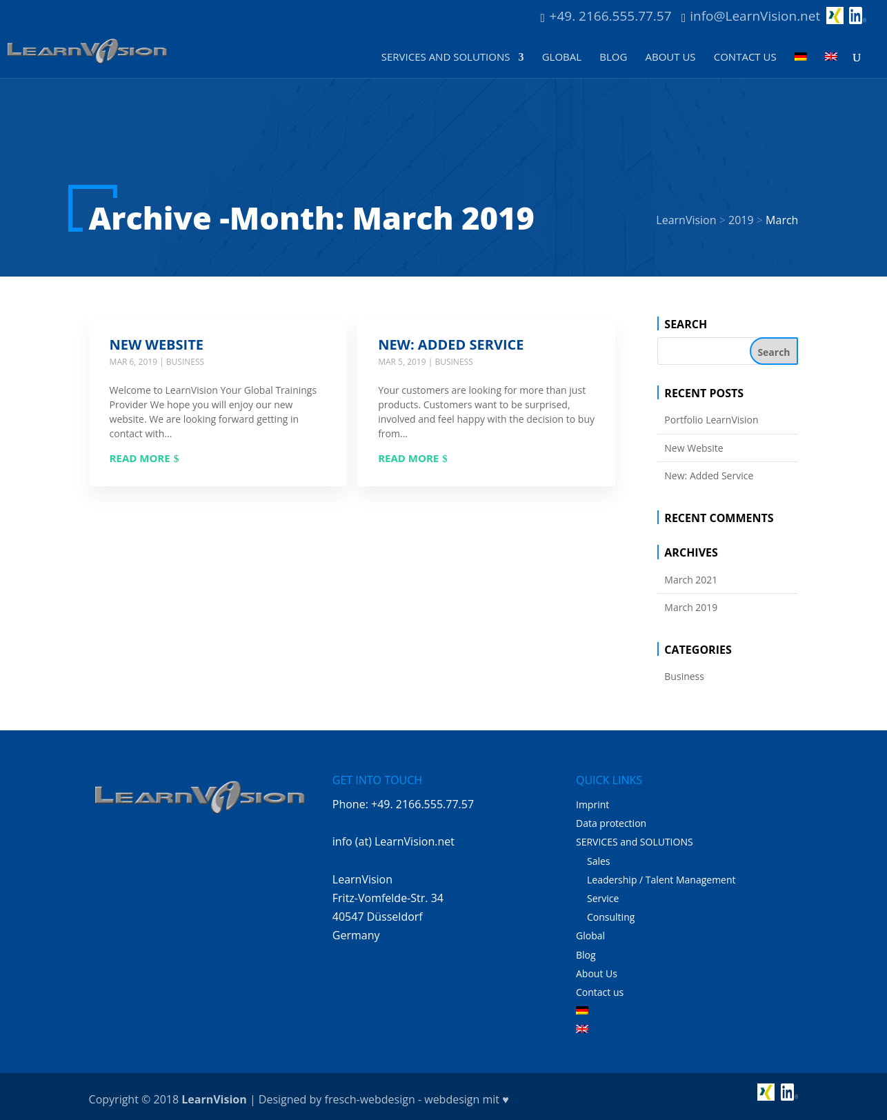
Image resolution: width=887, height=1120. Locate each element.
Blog (613, 57)
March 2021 (690, 579)
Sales (598, 861)
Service (603, 898)
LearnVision (213, 1099)
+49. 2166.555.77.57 (611, 16)
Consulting (611, 916)
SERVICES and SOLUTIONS (445, 57)
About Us (670, 57)
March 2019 (690, 607)
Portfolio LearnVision (711, 419)
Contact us (745, 57)
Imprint (592, 804)
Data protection (611, 823)
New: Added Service (451, 344)
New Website (156, 344)
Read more (140, 458)
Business (185, 362)
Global (561, 57)
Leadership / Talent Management (661, 879)
